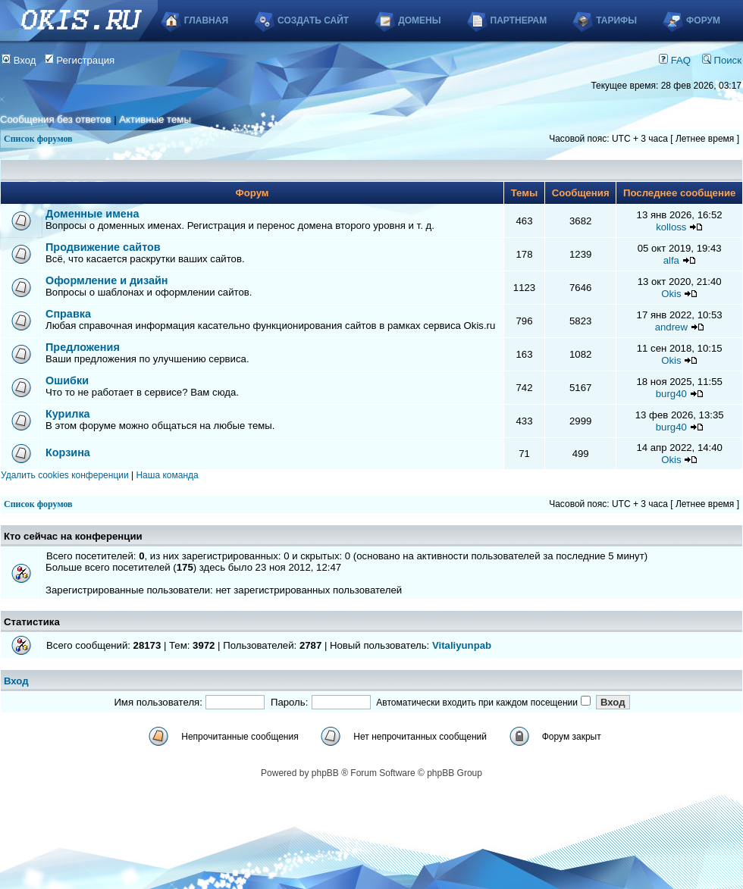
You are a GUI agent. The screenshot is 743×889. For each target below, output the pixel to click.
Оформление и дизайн (106, 280)
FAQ (675, 60)
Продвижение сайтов (103, 247)
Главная (206, 20)
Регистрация (80, 60)
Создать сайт (313, 20)
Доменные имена (92, 214)
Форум (703, 20)
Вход (19, 60)
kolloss (671, 227)
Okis (671, 293)
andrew (671, 327)
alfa (671, 260)
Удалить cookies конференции (65, 475)
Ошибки (67, 380)
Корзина (67, 452)
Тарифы (616, 20)
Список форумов (38, 138)
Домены (419, 20)
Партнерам (519, 20)
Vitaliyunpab (461, 645)
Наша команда (167, 475)
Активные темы (155, 119)
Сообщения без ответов (55, 119)
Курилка (67, 414)
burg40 (671, 393)
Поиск (721, 60)
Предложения (82, 347)
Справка (68, 314)
